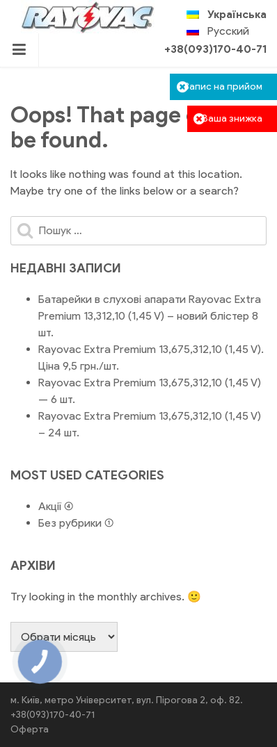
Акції (49, 506)
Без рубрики (70, 523)
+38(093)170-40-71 (215, 49)
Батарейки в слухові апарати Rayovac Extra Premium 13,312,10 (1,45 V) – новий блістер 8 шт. (149, 316)
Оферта (29, 729)
